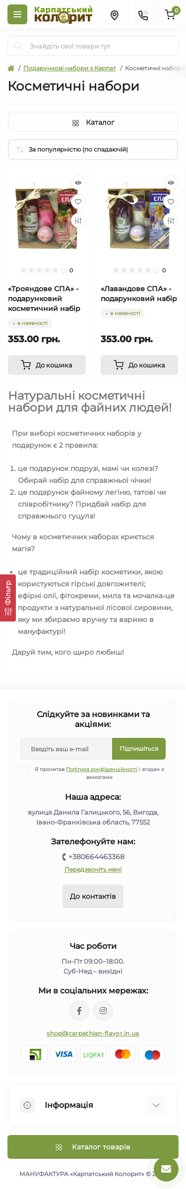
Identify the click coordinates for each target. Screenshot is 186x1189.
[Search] (18, 46)
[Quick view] (78, 182)
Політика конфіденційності (101, 769)
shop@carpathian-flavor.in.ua (93, 1033)
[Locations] (114, 14)
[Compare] (78, 220)
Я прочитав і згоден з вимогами (98, 773)
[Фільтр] (8, 597)
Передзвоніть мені (93, 869)
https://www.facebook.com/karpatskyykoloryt (79, 1011)
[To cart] (47, 365)
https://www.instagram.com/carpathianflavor (103, 1011)
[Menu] (17, 14)
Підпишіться (139, 748)
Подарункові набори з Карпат (69, 68)
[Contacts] (142, 14)
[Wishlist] (78, 201)
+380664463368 (96, 856)
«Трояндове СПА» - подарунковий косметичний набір (44, 298)
